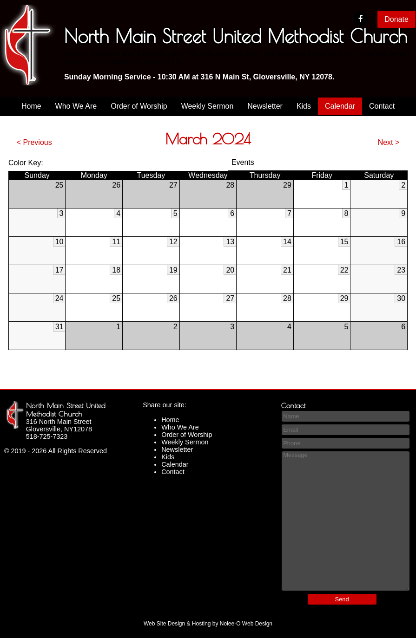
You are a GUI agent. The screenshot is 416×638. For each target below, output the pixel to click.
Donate (396, 19)
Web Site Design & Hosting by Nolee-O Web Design (208, 623)
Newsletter (265, 106)
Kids (304, 106)
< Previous (34, 142)
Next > (389, 142)
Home (31, 106)
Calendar (340, 106)
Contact (382, 106)
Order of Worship (139, 106)
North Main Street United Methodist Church (66, 409)
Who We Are (76, 106)
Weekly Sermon (207, 106)
